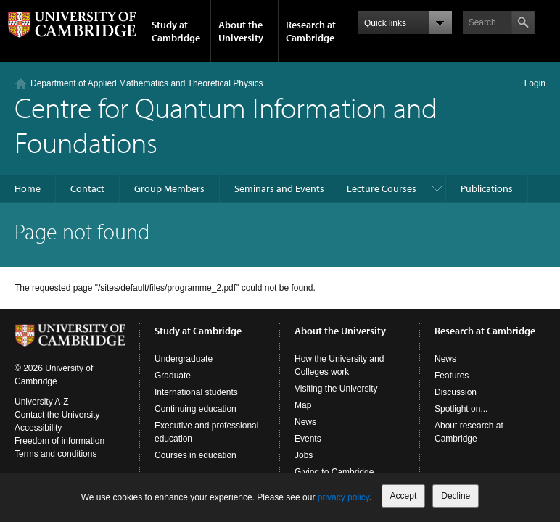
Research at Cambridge (311, 31)
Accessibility (38, 428)
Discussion (456, 392)
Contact (87, 188)
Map (303, 405)
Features (452, 375)
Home (28, 188)
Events (308, 439)
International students (196, 392)
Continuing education (195, 409)
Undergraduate (184, 359)
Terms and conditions (55, 454)
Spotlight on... (461, 409)
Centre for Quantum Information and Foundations (226, 124)
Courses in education (195, 455)
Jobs (304, 455)
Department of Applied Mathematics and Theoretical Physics (146, 83)
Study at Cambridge (176, 31)
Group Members (169, 188)
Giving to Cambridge (334, 472)
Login (534, 83)
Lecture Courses (381, 188)
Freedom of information (59, 441)
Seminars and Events (279, 188)
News (305, 422)
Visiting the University (336, 389)
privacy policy (343, 497)
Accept (403, 496)
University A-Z (42, 402)
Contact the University (57, 415)
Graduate (173, 375)
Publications (487, 188)
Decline (455, 496)
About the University (240, 31)
